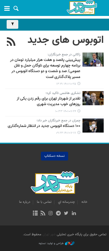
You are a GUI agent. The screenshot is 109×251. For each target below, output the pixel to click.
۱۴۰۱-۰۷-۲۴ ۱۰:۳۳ (65, 111)
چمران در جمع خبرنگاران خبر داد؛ (58, 120)
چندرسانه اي (66, 202)
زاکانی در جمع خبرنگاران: (63, 54)
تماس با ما (44, 202)
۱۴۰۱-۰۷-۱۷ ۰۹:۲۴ (66, 133)
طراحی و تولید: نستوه (57, 243)
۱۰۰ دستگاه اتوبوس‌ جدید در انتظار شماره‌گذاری (44, 126)
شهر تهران (49, 234)
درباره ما (24, 202)
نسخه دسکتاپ (54, 156)
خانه (84, 202)
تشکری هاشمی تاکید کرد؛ (63, 93)
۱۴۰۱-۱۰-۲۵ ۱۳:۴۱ (66, 84)
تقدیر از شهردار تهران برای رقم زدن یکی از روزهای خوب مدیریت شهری (48, 101)
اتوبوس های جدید (66, 40)
